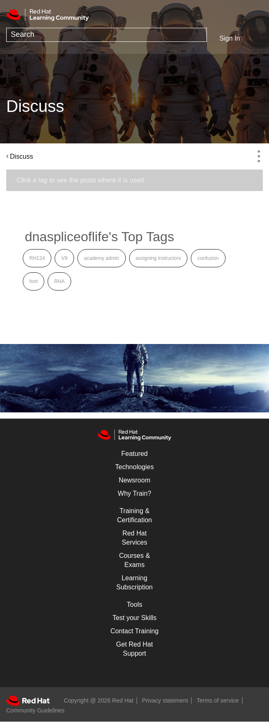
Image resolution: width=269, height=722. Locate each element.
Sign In (229, 38)
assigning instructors (158, 258)
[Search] (106, 35)
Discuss (21, 156)
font (33, 281)
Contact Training (134, 631)
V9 (64, 258)
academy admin (101, 258)
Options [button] (258, 156)
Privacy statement (165, 700)
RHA (59, 281)
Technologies (134, 466)
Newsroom (134, 480)
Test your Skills (135, 617)
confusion (208, 258)
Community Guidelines (35, 710)
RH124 (37, 258)
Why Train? (134, 493)
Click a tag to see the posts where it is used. (81, 180)
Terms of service (218, 700)
